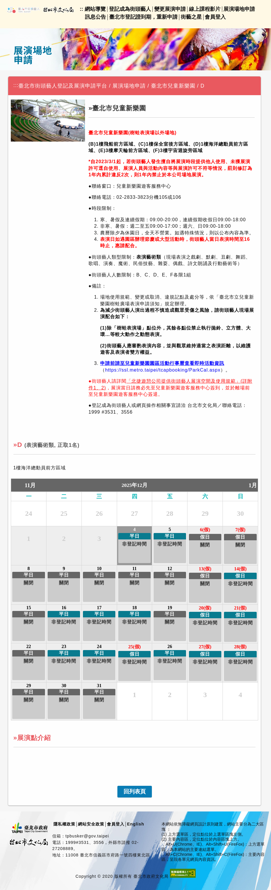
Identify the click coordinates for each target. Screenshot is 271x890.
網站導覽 (95, 9)
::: (16, 85)
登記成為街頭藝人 (130, 9)
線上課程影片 (204, 9)
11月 (30, 485)
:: (81, 9)
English (135, 824)
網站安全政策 (91, 824)
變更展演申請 (170, 9)
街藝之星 (191, 17)
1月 (253, 485)
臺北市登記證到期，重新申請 (143, 17)
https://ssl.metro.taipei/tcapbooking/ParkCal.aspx (162, 370)
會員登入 (215, 17)
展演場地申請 (239, 9)
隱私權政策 (64, 824)
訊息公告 (95, 17)
